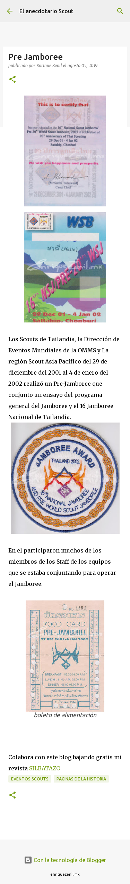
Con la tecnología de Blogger (65, 860)
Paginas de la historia (81, 779)
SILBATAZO (44, 768)
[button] (12, 79)
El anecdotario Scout (46, 11)
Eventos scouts (30, 779)
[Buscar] (120, 11)
